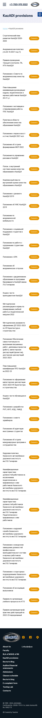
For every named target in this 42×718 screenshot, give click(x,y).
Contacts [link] (7, 691)
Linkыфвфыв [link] (27, 647)
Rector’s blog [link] (8, 679)
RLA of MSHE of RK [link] (11, 654)
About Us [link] (7, 647)
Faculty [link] (6, 650)
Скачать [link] (34, 38)
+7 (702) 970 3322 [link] (19, 4)
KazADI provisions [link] (10, 658)
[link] (35, 4)
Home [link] (5, 29)
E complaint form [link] (10, 683)
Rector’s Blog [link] (8, 662)
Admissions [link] (8, 672)
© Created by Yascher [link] (10, 712)
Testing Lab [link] (8, 687)
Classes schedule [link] (10, 676)
